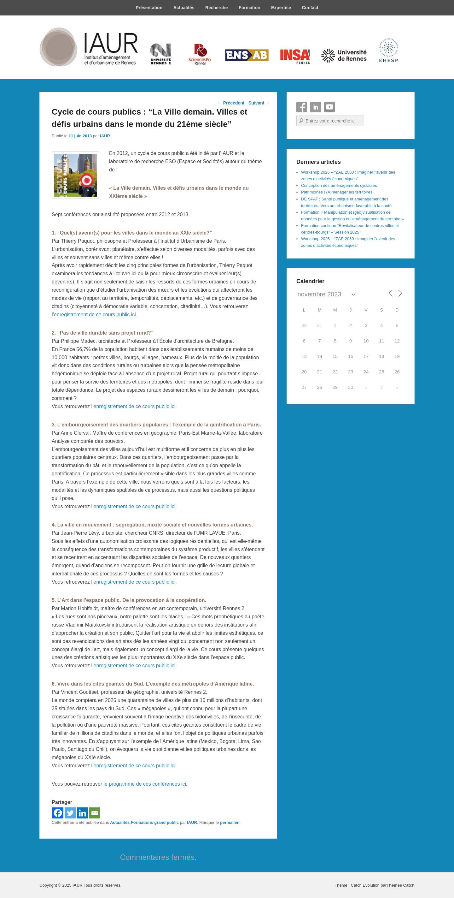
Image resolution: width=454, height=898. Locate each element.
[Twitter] (70, 812)
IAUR (105, 136)
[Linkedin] (82, 812)
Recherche (216, 7)
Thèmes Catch (401, 885)
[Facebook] (57, 812)
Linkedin (315, 107)
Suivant (259, 102)
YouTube (329, 107)
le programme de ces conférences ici (145, 784)
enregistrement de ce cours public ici (95, 314)
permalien (229, 822)
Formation (249, 7)
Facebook (301, 107)
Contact (310, 7)
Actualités (184, 7)
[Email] (94, 812)
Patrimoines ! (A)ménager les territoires (336, 192)
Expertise (281, 7)
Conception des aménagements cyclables (339, 185)
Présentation (149, 7)
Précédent (231, 102)
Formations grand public (155, 822)
